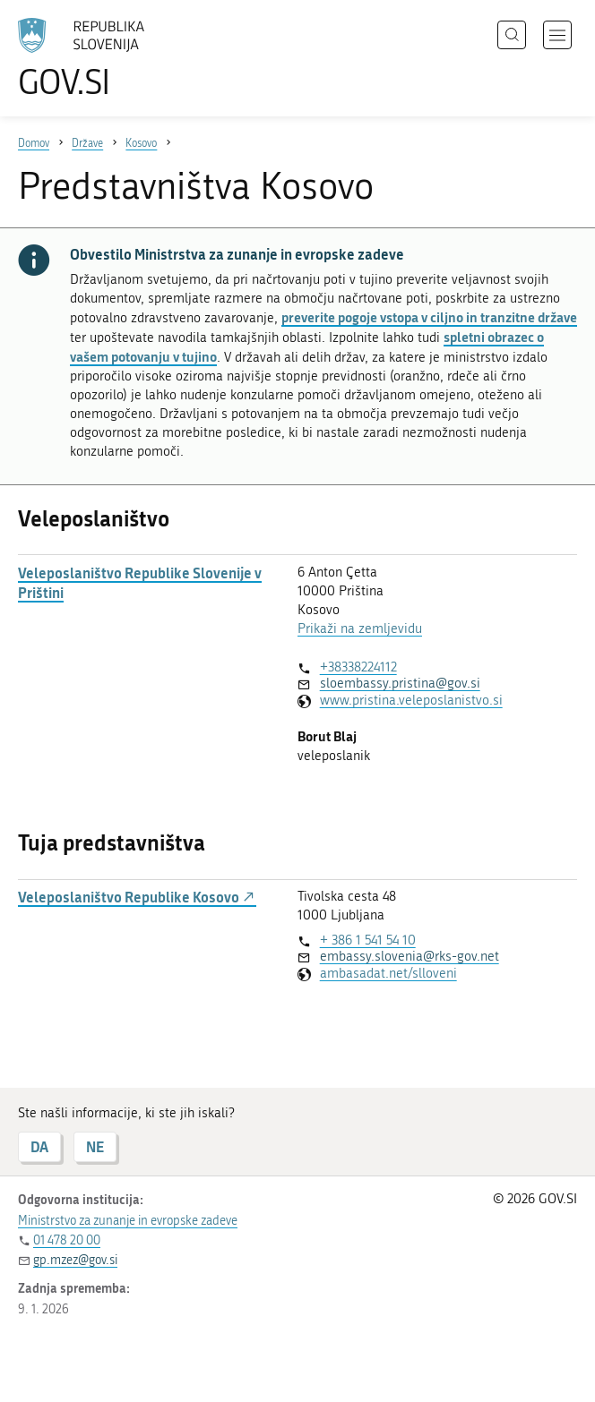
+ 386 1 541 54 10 (368, 940)
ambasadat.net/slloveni (388, 973)
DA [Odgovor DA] (39, 1146)
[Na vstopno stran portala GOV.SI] (107, 58)
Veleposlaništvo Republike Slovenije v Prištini (140, 583)
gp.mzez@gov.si (75, 1260)
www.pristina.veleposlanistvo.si (411, 700)
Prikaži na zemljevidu (360, 628)
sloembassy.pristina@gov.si (400, 683)
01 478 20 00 (66, 1240)
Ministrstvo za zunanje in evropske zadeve (127, 1220)
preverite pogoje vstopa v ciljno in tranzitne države (429, 317)
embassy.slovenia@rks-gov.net (409, 956)
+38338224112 (358, 667)
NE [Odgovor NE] (95, 1146)
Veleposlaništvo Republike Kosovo (137, 897)
